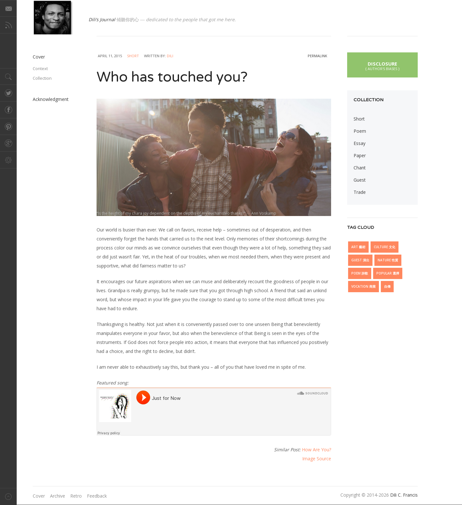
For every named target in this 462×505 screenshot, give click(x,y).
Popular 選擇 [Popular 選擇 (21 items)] (387, 273)
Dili (170, 55)
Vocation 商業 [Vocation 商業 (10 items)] (363, 286)
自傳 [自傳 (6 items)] (387, 286)
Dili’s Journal (102, 19)
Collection (42, 78)
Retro (76, 496)
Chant (360, 168)
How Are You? (316, 449)
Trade (360, 192)
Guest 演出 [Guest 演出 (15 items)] (360, 260)
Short (133, 55)
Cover (39, 57)
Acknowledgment (51, 99)
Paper (360, 155)
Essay (359, 143)
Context (40, 68)
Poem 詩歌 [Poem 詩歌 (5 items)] (359, 273)
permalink (317, 55)
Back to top (8, 496)
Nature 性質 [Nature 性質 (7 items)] (388, 260)
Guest (360, 180)
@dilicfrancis (53, 17)
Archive (57, 496)
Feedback (97, 496)
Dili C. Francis (404, 495)
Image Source (316, 458)
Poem (360, 131)
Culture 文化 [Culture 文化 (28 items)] (384, 247)
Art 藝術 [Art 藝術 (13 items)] (358, 247)
